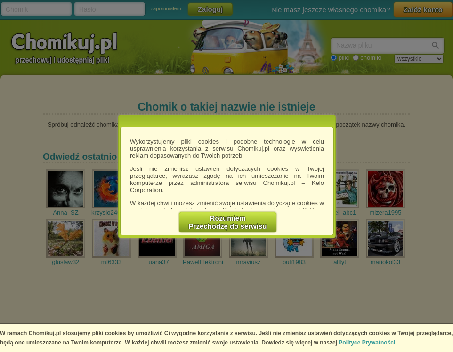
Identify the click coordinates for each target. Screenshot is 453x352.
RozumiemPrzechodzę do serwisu (228, 222)
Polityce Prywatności (367, 342)
